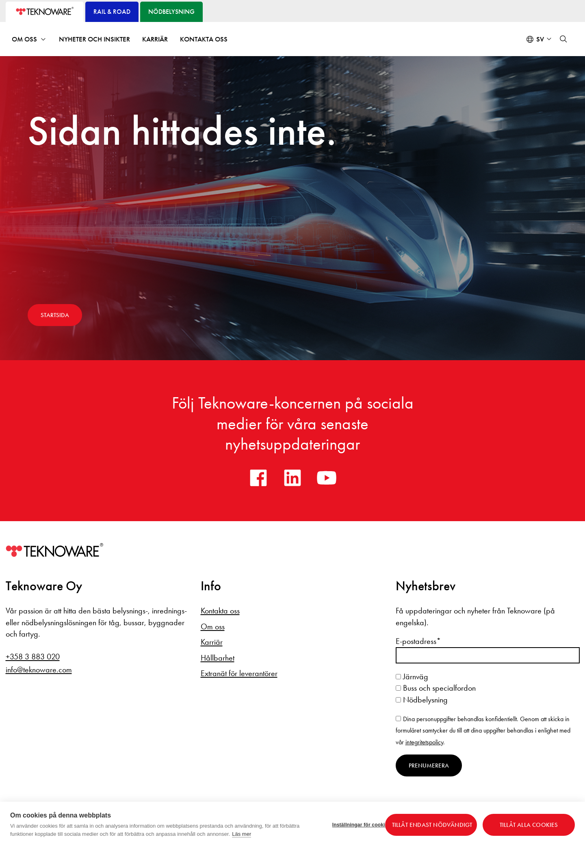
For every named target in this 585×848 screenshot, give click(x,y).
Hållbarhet (217, 658)
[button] (563, 39)
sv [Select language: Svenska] (540, 39)
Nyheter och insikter (94, 39)
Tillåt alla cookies (529, 824)
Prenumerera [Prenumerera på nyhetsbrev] (429, 765)
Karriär (155, 39)
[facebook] (258, 478)
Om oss (24, 39)
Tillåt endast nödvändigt (432, 824)
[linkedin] (292, 478)
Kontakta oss (204, 39)
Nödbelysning (422, 699)
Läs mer (241, 834)
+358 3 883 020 (33, 656)
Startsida (55, 315)
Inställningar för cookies (355, 825)
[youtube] (327, 478)
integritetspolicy (424, 742)
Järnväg (412, 676)
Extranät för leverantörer (239, 673)
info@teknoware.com (39, 669)
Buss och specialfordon (436, 688)
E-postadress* (418, 641)
